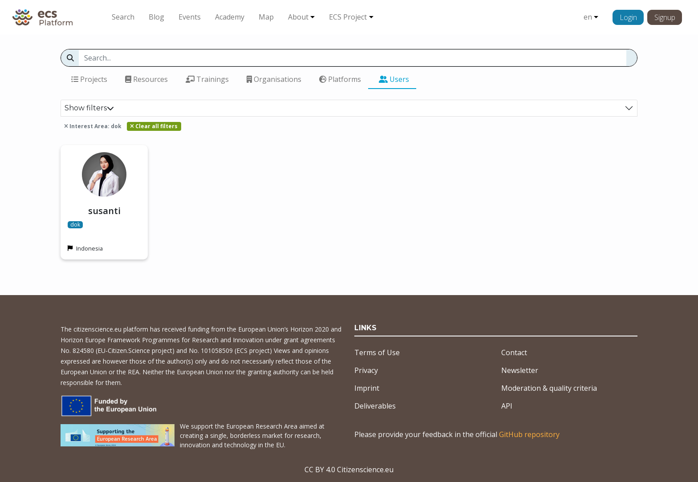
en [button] (588, 17)
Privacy (366, 370)
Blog (156, 17)
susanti (104, 211)
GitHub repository (529, 434)
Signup (664, 17)
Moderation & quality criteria (549, 388)
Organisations (274, 79)
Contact (514, 352)
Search (123, 17)
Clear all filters (154, 126)
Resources (146, 79)
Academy (229, 17)
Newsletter (519, 370)
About (298, 17)
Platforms (340, 79)
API (506, 406)
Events (190, 17)
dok (75, 224)
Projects (89, 79)
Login (628, 17)
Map (266, 17)
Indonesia (89, 248)
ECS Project (348, 17)
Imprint (366, 388)
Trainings (207, 79)
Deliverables (375, 406)
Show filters (89, 108)
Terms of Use (377, 352)
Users (394, 79)
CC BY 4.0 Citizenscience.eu (349, 469)
